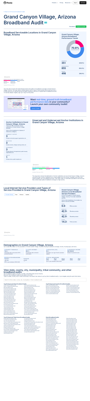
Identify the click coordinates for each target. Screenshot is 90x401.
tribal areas (31, 273)
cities (19, 273)
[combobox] (45, 280)
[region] (31, 57)
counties (23, 273)
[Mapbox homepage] (7, 77)
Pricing (61, 2)
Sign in (75, 2)
